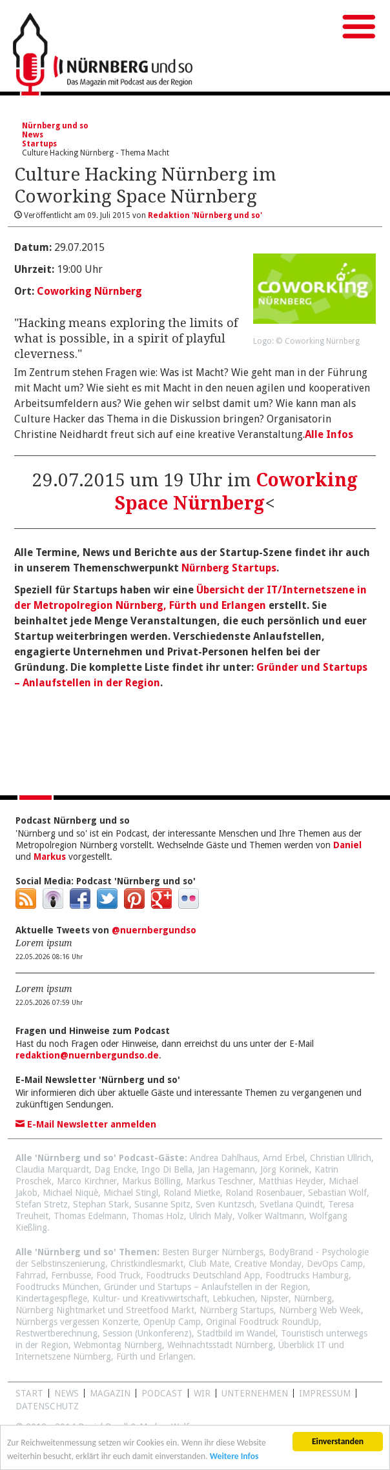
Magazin (110, 1393)
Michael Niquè (70, 1192)
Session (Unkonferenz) (147, 1333)
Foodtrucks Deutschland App (203, 1275)
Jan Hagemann (226, 1169)
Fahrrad (30, 1275)
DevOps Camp (335, 1263)
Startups (39, 143)
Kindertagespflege (51, 1298)
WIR (202, 1393)
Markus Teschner (219, 1181)
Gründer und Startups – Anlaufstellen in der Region (206, 1287)
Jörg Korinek (284, 1169)
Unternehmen (254, 1393)
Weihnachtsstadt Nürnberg (220, 1345)
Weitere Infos (234, 1460)
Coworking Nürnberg (89, 291)
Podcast (162, 1393)
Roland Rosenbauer (264, 1192)
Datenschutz (47, 1406)
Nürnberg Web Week (320, 1310)
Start (29, 1393)
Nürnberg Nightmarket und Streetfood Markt (104, 1310)
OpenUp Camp (172, 1321)
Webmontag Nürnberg (118, 1345)
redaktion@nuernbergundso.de (87, 1055)
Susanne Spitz (162, 1204)
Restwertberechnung (56, 1333)
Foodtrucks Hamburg (307, 1275)
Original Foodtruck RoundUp (262, 1321)
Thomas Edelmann (90, 1216)
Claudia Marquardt (52, 1169)
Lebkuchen (233, 1298)
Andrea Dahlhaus (224, 1158)
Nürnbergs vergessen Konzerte (76, 1321)
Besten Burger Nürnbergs (212, 1252)
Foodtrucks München (57, 1287)
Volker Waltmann (271, 1216)
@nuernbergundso (154, 930)
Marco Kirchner (87, 1181)
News (32, 134)
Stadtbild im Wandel (236, 1333)
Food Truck (118, 1275)
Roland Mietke (191, 1192)
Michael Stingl (130, 1192)
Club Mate (209, 1263)
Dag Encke (115, 1169)
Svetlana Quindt (291, 1204)
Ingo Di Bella (166, 1169)
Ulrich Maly (210, 1216)
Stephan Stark (101, 1204)
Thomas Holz (158, 1216)
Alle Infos (329, 434)
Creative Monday (268, 1263)
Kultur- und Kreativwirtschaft (149, 1298)
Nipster (274, 1298)
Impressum (325, 1393)
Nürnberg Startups (228, 568)
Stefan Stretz (41, 1204)
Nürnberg (313, 1298)
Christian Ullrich (340, 1158)
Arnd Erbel (284, 1158)
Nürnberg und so (55, 125)
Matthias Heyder (290, 1181)
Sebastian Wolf (337, 1192)
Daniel (347, 845)
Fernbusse (71, 1275)
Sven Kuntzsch (225, 1204)
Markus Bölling (151, 1181)
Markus (50, 856)
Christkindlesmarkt (146, 1263)
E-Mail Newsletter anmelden (85, 1124)
